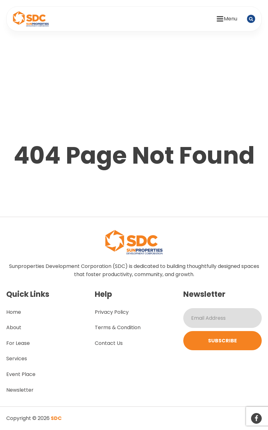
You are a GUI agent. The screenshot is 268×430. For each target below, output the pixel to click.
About (13, 327)
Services (16, 358)
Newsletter (20, 390)
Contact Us (109, 343)
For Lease (18, 343)
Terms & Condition (118, 327)
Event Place (20, 374)
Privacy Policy (112, 312)
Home (13, 312)
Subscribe (222, 340)
